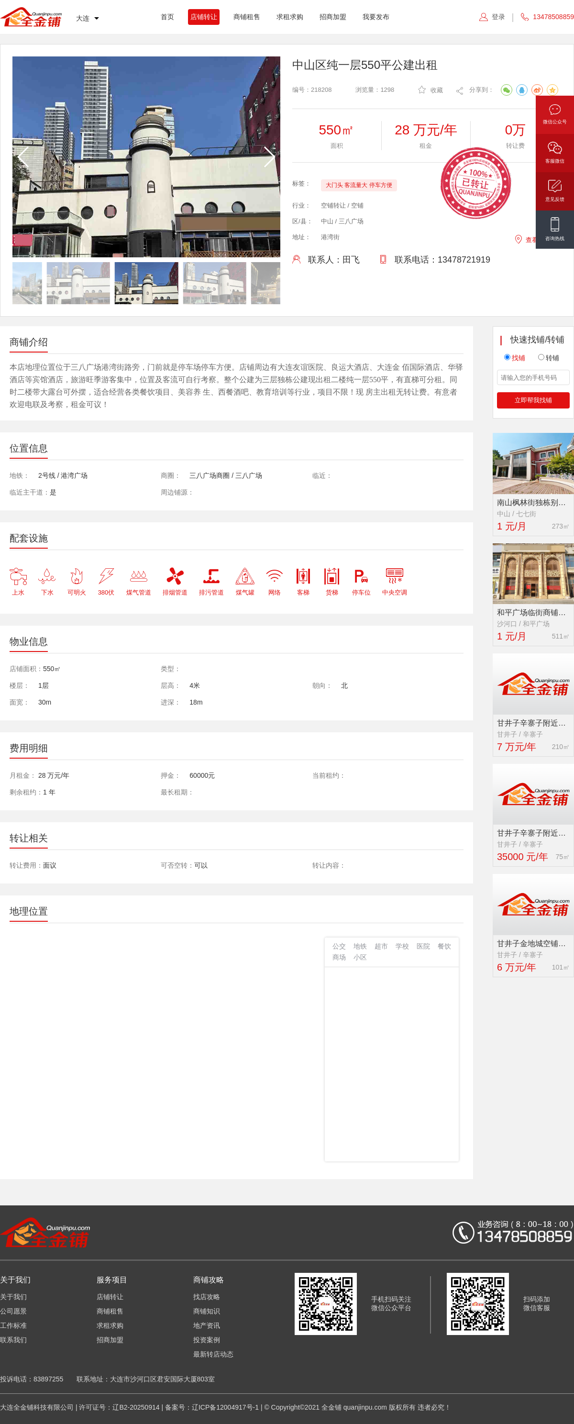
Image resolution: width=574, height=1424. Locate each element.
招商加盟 (333, 17)
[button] (269, 156)
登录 (498, 17)
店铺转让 (203, 17)
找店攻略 (206, 1297)
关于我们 (13, 1297)
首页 (167, 17)
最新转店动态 (213, 1354)
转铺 (548, 358)
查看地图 (532, 238)
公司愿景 (13, 1311)
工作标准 (13, 1325)
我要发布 (376, 17)
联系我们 (13, 1340)
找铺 (514, 358)
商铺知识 (206, 1311)
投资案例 (206, 1340)
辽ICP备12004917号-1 (225, 1407)
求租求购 (289, 17)
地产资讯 (206, 1325)
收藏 (430, 90)
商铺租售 (246, 17)
